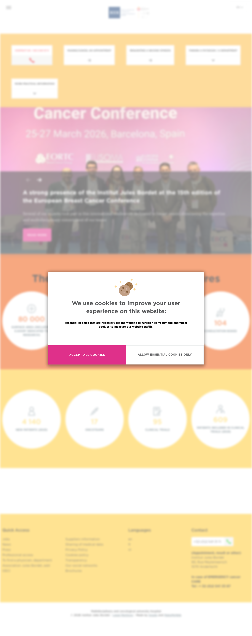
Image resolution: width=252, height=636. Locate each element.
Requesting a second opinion (150, 50)
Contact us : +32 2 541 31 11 (32, 50)
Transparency (76, 560)
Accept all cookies (87, 354)
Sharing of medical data (84, 544)
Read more (126, 336)
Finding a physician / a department (213, 50)
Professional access (17, 555)
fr (129, 544)
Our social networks (81, 565)
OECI (6, 571)
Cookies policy (76, 555)
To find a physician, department (27, 560)
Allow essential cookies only (165, 354)
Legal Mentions (123, 615)
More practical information (34, 83)
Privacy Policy (76, 549)
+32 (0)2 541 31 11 (213, 541)
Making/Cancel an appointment (89, 50)
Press (6, 549)
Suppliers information (82, 539)
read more (37, 235)
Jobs (6, 539)
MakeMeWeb (172, 615)
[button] (28, 180)
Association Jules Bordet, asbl (26, 565)
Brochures (73, 571)
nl (129, 549)
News (6, 544)
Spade (153, 615)
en (239, 7)
